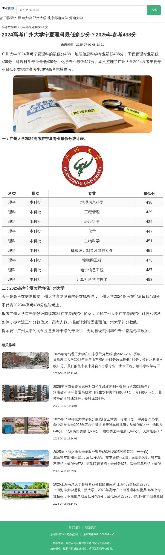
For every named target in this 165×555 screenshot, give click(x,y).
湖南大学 (25, 18)
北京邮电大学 (57, 18)
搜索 (154, 10)
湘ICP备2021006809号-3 (99, 534)
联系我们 (90, 527)
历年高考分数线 (29, 27)
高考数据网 (9, 27)
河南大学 (76, 18)
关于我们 (74, 527)
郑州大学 (40, 18)
